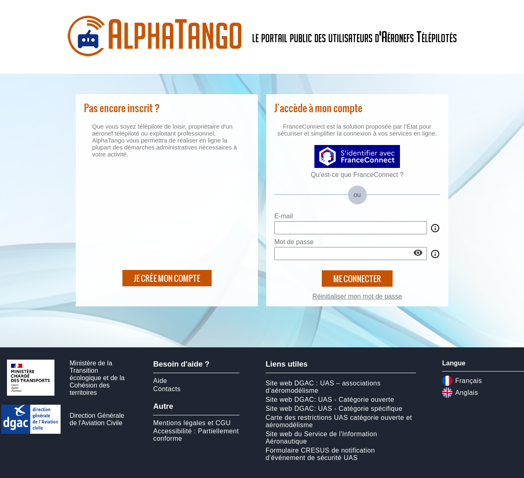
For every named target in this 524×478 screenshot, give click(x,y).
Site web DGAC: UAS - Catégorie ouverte (330, 399)
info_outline (435, 228)
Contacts (167, 388)
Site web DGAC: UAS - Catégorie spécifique (334, 408)
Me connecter (357, 278)
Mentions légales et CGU (191, 422)
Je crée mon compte (167, 278)
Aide (160, 380)
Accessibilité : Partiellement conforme (196, 435)
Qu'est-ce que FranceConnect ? (357, 174)
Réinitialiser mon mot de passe (357, 296)
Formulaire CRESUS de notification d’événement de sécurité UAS (320, 454)
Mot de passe (294, 241)
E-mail (283, 216)
